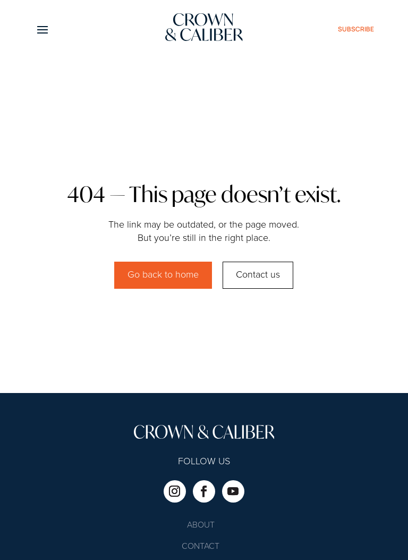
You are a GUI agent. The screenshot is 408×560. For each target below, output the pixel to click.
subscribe (356, 29)
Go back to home (163, 275)
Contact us (258, 275)
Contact (200, 547)
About (201, 526)
